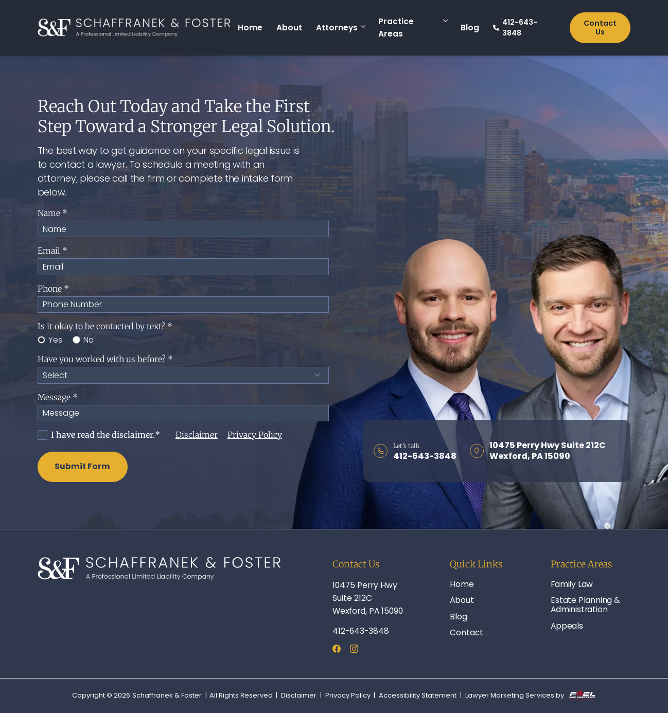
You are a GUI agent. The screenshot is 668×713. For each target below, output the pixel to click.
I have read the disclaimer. (99, 435)
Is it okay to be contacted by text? (105, 326)
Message (58, 397)
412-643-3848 (515, 27)
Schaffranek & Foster (167, 695)
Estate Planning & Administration (585, 605)
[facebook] (336, 650)
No (83, 339)
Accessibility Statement (417, 695)
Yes (50, 339)
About (289, 27)
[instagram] (354, 650)
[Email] (183, 266)
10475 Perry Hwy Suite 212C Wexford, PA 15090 (367, 598)
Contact (466, 632)
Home (250, 27)
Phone (53, 289)
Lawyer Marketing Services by (530, 696)
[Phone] (183, 304)
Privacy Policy (254, 435)
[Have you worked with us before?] (183, 375)
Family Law (572, 584)
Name (52, 213)
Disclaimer (196, 435)
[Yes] (41, 340)
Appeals (567, 625)
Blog (470, 27)
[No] (76, 340)
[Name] (183, 229)
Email (52, 251)
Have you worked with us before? (105, 359)
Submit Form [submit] (82, 466)
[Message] (183, 413)
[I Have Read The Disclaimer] (42, 435)
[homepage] (134, 28)
